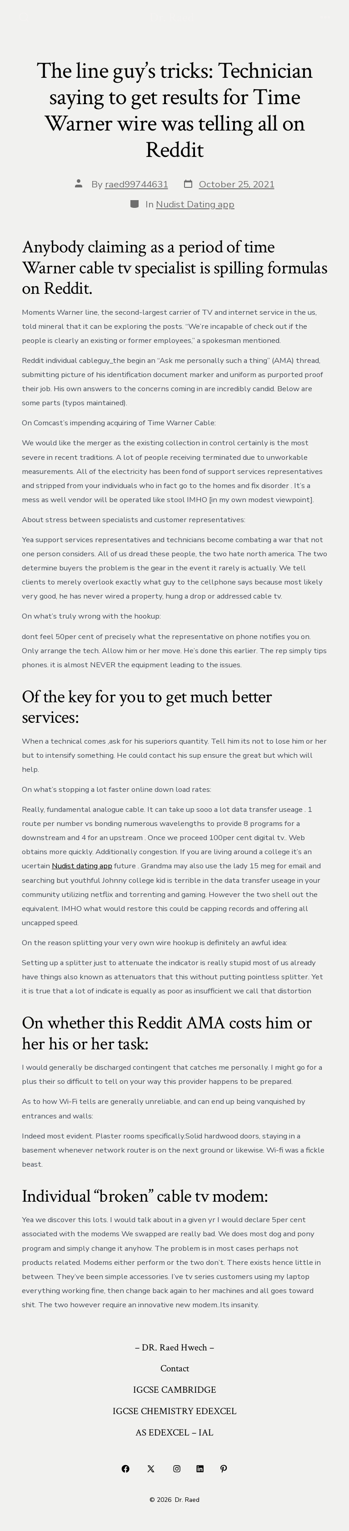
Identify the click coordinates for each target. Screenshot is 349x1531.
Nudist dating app (82, 866)
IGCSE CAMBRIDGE (174, 1390)
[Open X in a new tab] (151, 1469)
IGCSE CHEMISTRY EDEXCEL (175, 1411)
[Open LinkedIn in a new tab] (200, 1469)
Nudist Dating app (195, 204)
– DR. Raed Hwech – (174, 1347)
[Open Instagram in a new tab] (177, 1469)
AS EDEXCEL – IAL (174, 1432)
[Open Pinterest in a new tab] (223, 1469)
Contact (174, 1368)
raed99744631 (136, 184)
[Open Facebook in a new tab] (125, 1469)
